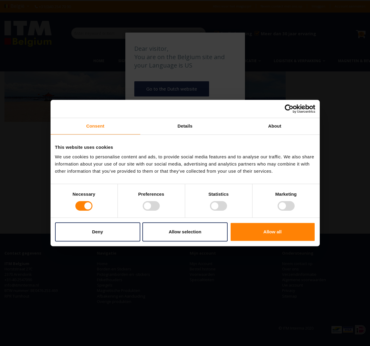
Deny (97, 231)
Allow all (273, 231)
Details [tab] (185, 125)
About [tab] (274, 125)
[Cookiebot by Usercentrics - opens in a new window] (289, 108)
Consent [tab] (95, 125)
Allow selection (185, 231)
